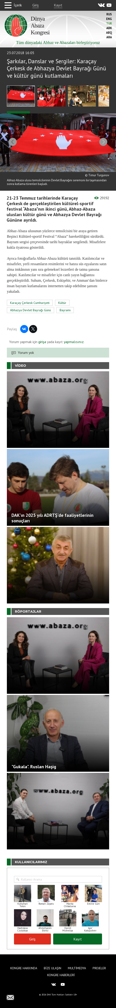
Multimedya (77, 968)
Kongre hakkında (23, 968)
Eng (109, 19)
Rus (109, 14)
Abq (109, 32)
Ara (109, 37)
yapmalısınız (73, 342)
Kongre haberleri (61, 975)
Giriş (35, 5)
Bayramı (65, 310)
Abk (109, 28)
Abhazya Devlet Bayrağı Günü (30, 310)
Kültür (62, 303)
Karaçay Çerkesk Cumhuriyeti (30, 303)
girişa (42, 342)
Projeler (99, 968)
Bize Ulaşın (52, 968)
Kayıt (58, 5)
